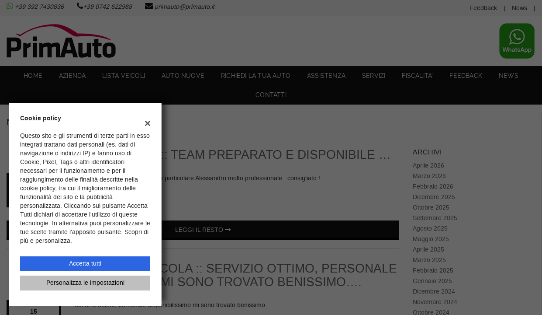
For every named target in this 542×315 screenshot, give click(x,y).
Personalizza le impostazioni (85, 283)
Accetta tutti (85, 263)
